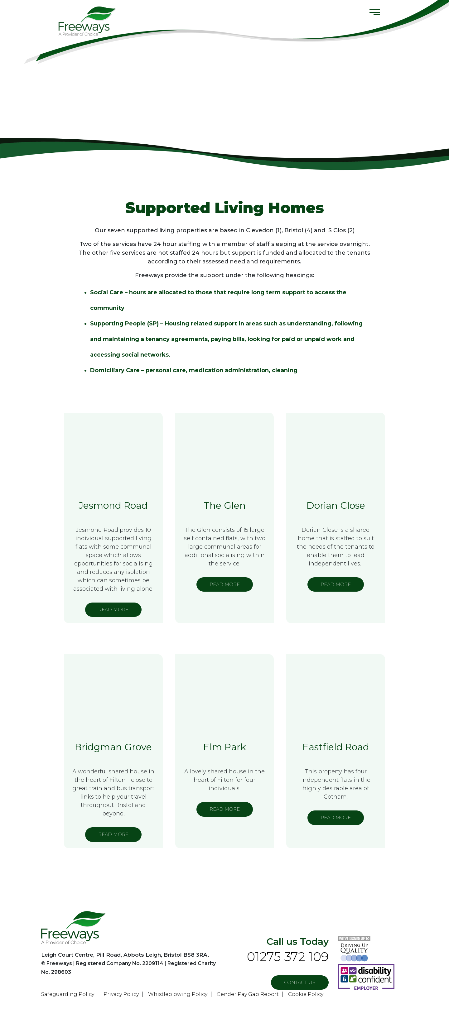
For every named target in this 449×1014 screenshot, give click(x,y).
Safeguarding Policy (67, 994)
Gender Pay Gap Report (248, 994)
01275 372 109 (288, 956)
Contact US (300, 982)
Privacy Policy (121, 994)
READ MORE (113, 610)
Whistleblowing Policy (177, 994)
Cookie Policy (305, 994)
